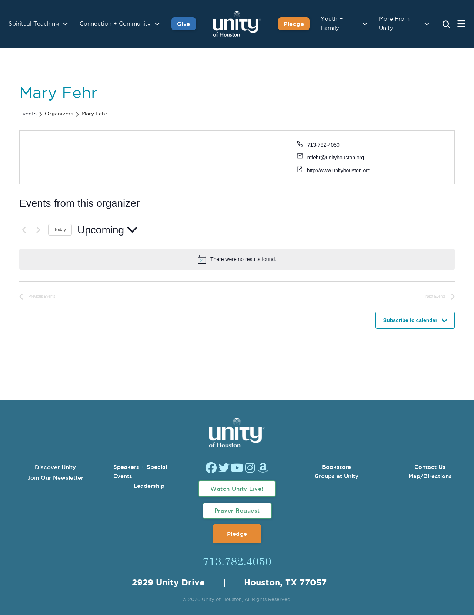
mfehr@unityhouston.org (335, 157)
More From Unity (394, 24)
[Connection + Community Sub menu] (157, 24)
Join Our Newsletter (55, 477)
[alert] (243, 259)
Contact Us (429, 467)
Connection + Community (115, 23)
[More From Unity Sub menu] (427, 24)
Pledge (237, 534)
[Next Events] (38, 229)
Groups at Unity (336, 476)
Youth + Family (332, 24)
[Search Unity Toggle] (446, 24)
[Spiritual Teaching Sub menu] (65, 24)
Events (28, 114)
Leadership (149, 486)
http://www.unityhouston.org (339, 170)
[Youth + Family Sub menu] (365, 24)
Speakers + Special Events (140, 472)
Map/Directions (430, 476)
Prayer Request (237, 510)
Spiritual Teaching (34, 23)
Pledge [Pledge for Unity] (294, 24)
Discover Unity (55, 467)
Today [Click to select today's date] (60, 229)
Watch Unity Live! (237, 489)
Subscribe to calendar (410, 320)
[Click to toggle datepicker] (107, 230)
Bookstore (336, 467)
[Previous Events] (23, 229)
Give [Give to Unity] (183, 24)
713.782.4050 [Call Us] (237, 561)
